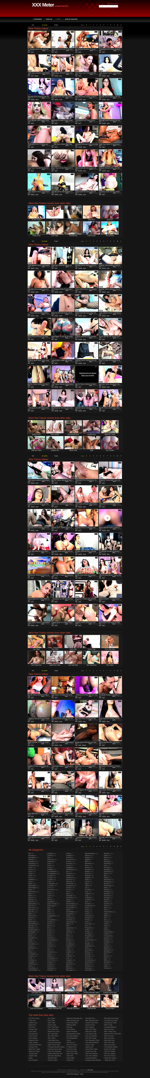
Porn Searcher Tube (92, 1040)
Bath (30, 890)
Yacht (106, 964)
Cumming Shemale (54, 1042)
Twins (106, 926)
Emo (49, 928)
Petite (87, 914)
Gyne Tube (51, 1023)
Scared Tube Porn (91, 1023)
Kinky (68, 936)
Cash (30, 958)
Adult (30, 1058)
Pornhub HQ (33, 1034)
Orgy (86, 896)
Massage (69, 970)
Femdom (50, 952)
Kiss (67, 938)
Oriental (88, 898)
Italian (68, 924)
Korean (68, 942)
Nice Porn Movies (91, 1053)
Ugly (105, 928)
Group (68, 890)
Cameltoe (31, 954)
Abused (31, 855)
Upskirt (106, 938)
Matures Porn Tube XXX (112, 1034)
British (30, 942)
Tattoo (106, 902)
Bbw (30, 894)
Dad (48, 898)
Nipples (87, 877)
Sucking (107, 892)
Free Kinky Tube (91, 1034)
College (50, 869)
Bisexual (31, 916)
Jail (67, 926)
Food (68, 853)
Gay (67, 871)
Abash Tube (33, 1056)
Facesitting (51, 940)
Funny (68, 865)
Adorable (31, 857)
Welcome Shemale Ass (74, 1018)
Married (69, 968)
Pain (86, 902)
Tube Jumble (33, 1042)
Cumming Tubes (72, 1023)
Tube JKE (70, 1056)
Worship (107, 962)
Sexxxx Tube (89, 1045)
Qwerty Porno (33, 1040)
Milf (86, 861)
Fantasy (50, 946)
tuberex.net (89, 1047)
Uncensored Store (35, 1045)
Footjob (69, 855)
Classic (50, 855)
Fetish (49, 954)
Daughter (50, 902)
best (33, 25)
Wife (105, 958)
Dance (49, 900)
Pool (86, 922)
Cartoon (31, 956)
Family (49, 944)
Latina (68, 950)
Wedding (107, 952)
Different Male (71, 1025)
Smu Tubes (51, 1038)
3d (29, 853)
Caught (31, 962)
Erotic (49, 930)
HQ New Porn (90, 1018)
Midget (87, 859)
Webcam (36, 75)
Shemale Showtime (54, 1056)
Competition (51, 871)
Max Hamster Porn (91, 1020)
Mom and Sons (109, 1038)
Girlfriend (69, 877)
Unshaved (107, 936)
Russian (88, 956)
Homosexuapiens (72, 1036)
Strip (105, 888)
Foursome (69, 859)
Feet (49, 950)
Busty (30, 952)
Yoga (105, 966)
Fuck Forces (33, 1036)
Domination (51, 920)
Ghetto (68, 875)
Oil (86, 888)
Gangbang (70, 869)
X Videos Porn (71, 1047)
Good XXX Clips (109, 1049)
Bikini (30, 914)
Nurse (87, 882)
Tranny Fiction (52, 1060)
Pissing (87, 918)
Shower (106, 853)
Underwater (108, 932)
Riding (87, 952)
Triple (106, 924)
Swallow (107, 894)
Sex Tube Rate (53, 1034)
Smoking (107, 863)
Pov (86, 926)
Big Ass (31, 902)
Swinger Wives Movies (93, 1060)
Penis (87, 910)
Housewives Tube (110, 1023)
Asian (30, 875)
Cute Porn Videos (91, 1056)
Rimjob (87, 954)
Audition (31, 879)
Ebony (49, 926)
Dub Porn (32, 1027)
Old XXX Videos (109, 1051)
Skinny (106, 857)
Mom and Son (109, 1029)
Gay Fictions (71, 1029)
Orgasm (88, 894)
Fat (48, 948)
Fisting (49, 964)
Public (87, 938)
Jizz (67, 934)
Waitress (107, 948)
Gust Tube (51, 1020)
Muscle (87, 873)
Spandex (107, 869)
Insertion (69, 920)
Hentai (68, 900)
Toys (105, 920)
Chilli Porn (70, 1060)
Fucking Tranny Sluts (55, 1049)
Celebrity (31, 964)
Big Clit (31, 906)
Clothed (50, 861)
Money (87, 867)
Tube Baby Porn (53, 1040)
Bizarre (31, 918)
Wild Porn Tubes (34, 1049)
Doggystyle (51, 916)
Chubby (50, 853)
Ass (29, 877)
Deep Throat (51, 904)
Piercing (88, 916)
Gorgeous (69, 886)
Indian (68, 916)
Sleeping (107, 861)
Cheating (31, 968)
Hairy (68, 894)
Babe (30, 884)
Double (49, 922)
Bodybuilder (32, 930)
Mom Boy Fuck (109, 1040)
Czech (49, 896)
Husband (69, 914)
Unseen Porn (33, 1047)
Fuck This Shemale (54, 1051)
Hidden (68, 902)
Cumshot (50, 890)
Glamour (69, 879)
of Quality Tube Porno (61, 6)
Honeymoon (70, 906)
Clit (48, 857)
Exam (49, 934)
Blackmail (31, 922)
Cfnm (30, 966)
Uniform (107, 934)
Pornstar (88, 924)
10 (117, 25)
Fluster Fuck (33, 1029)
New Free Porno (109, 1056)
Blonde (30, 926)
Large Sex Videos (110, 1058)
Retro (87, 948)
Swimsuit (107, 896)
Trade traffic (90, 1069)
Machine (69, 964)
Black (30, 920)
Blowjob (31, 928)
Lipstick (69, 962)
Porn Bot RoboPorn (92, 1042)
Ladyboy (56, 816)
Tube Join (32, 1020)
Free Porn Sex (71, 1049)
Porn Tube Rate (53, 1027)
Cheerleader (32, 970)
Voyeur (106, 946)
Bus (29, 950)
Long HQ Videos (91, 1058)
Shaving (88, 968)
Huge (68, 910)
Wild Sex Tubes (34, 1051)
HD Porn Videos (109, 1053)
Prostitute (88, 936)
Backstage (32, 888)
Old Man (88, 890)
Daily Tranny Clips (54, 1045)
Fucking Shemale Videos (56, 1047)
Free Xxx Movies (91, 1036)
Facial (49, 942)
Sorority (106, 867)
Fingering (50, 958)
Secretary (88, 962)
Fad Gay (69, 1027)
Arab (30, 873)
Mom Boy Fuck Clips (111, 1018)
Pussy (87, 942)
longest (56, 25)
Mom (87, 865)
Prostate (88, 934)
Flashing (50, 968)
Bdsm (30, 896)
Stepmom (107, 879)
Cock (49, 865)
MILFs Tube (108, 1025)
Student (106, 890)
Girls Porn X (71, 1042)
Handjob (69, 896)
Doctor (49, 914)
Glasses (69, 882)
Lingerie (69, 960)
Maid (68, 966)
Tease (106, 906)
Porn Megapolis (72, 1038)
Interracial (69, 922)
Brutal (30, 946)
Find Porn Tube (72, 1051)
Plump (87, 920)
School (87, 958)
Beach (30, 898)
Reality (87, 944)
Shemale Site (52, 1058)
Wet (105, 954)
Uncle (106, 930)
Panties (87, 904)
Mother (87, 871)
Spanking (107, 871)
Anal (30, 867)
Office (87, 886)
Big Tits (31, 912)
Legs (68, 954)
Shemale (56, 75)
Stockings (107, 882)
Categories (38, 19)
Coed (49, 867)
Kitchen (69, 940)
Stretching (107, 886)
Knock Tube (52, 1025)
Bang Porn (32, 1025)
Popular (49, 19)
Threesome (108, 912)
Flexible (50, 970)
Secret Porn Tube (91, 1049)
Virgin (106, 944)
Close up (50, 859)
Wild (105, 960)
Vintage (106, 942)
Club (49, 863)
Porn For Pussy (72, 1045)
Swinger (107, 898)
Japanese (69, 928)
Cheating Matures (110, 1027)
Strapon (107, 884)
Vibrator (106, 940)
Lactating (69, 944)
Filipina (49, 956)
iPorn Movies (89, 1027)
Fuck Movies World (110, 1047)
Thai (105, 910)
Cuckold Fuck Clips (110, 1020)
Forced (68, 857)
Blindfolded (32, 924)
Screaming (89, 960)
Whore (106, 956)
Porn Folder (71, 1058)
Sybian (106, 900)
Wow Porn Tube (90, 1031)
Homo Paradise (72, 1031)
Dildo (49, 910)
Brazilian (31, 938)
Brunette (31, 944)
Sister (106, 855)
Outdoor (88, 900)
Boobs (30, 934)
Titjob (106, 916)
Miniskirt (88, 863)
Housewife (70, 908)
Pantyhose (89, 906)
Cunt (49, 892)
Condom (50, 875)
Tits (105, 918)
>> (121, 25)
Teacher (107, 904)
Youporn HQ (33, 1053)
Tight (105, 914)
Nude (87, 879)
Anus (30, 871)
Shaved (87, 966)
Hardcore (69, 898)
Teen (105, 908)
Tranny (32, 52)
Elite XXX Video (90, 1029)
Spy (105, 875)
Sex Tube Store (53, 1036)
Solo (105, 865)
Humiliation (70, 912)
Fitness (50, 966)
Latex (68, 948)
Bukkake (31, 948)
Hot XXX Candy (90, 1038)
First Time (50, 960)
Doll (48, 918)
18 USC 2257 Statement (73, 1074)
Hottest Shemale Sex (55, 1053)
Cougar (50, 877)
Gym (68, 892)
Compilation (51, 873)
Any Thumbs (33, 1060)
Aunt (30, 882)
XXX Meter (43, 5)
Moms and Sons (109, 1045)
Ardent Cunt (33, 1023)
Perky (87, 912)
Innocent (69, 918)
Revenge (88, 950)
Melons (87, 857)
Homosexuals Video (73, 1034)
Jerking (68, 932)
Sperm (106, 873)
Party (87, 908)
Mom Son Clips (109, 1042)
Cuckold (50, 886)
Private (87, 932)
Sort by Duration (71, 19)
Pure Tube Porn (53, 1029)
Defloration (51, 906)
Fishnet (50, 962)
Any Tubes (51, 1018)
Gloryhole (69, 884)
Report (29, 46)
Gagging (69, 867)
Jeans (68, 930)
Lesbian (69, 956)
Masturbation (89, 853)
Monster (88, 869)
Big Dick (31, 910)
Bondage (31, 932)
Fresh (58, 19)
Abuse (81, 1074)
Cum (49, 888)
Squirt (106, 877)
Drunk (49, 924)
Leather (69, 952)
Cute (49, 894)
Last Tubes (32, 1031)
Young (106, 968)
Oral (86, 892)
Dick (48, 908)
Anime (30, 869)
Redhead (88, 946)
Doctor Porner (90, 1025)
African (30, 859)
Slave (106, 859)
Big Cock (31, 908)
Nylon (87, 884)
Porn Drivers (33, 1038)
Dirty (49, 912)
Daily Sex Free (110, 1060)
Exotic (49, 936)
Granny (68, 888)
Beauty (30, 900)
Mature (87, 855)
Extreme (50, 938)
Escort (49, 932)
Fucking (69, 863)
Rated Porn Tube (53, 1031)
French (68, 861)
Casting (31, 960)
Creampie (50, 884)
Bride (30, 940)
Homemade (70, 904)
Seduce (87, 964)
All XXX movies (34, 1018)
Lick (67, 958)
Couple (49, 879)
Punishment (89, 940)
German (69, 873)
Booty (30, 936)
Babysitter (32, 886)
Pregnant (88, 928)
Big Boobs (32, 904)
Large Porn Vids (90, 1051)
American (31, 865)
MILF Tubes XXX (110, 1031)
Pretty (87, 930)
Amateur (31, 861)
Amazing (31, 863)
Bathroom (31, 892)
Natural (87, 875)
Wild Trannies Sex (73, 1020)
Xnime (69, 1040)
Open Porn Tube (72, 1053)
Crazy (49, 882)
